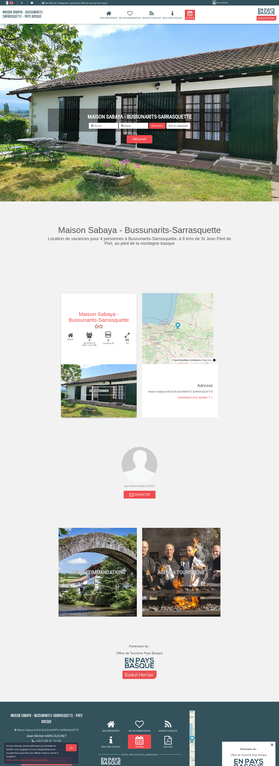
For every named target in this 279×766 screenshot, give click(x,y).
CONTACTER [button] (139, 495)
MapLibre (206, 360)
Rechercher (157, 125)
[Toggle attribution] (214, 360)
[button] (178, 126)
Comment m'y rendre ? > (195, 397)
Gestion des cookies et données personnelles (27, 760)
